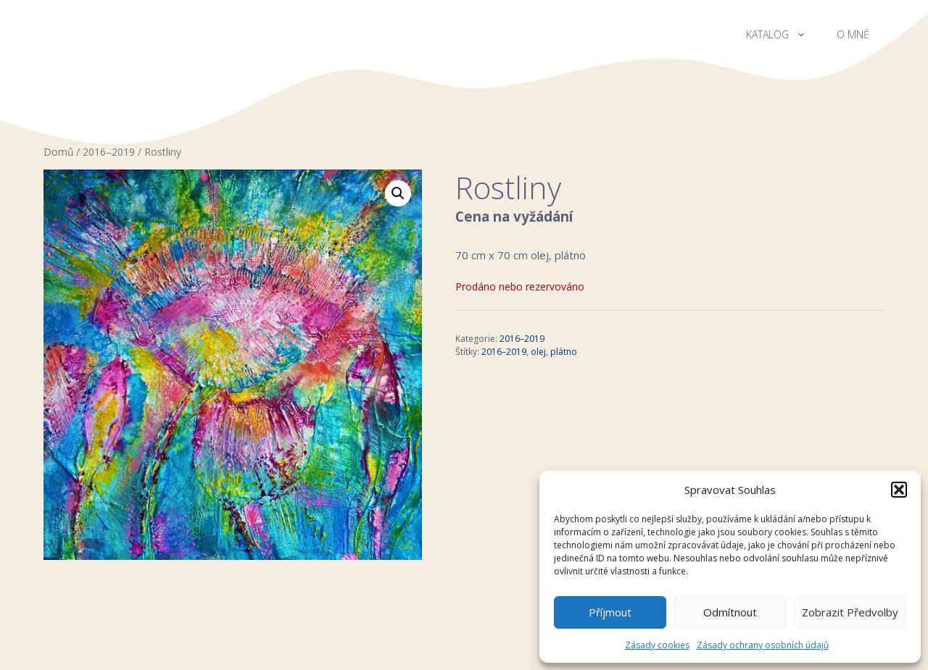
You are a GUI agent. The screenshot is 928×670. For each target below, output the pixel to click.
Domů (58, 152)
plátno (563, 352)
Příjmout (610, 612)
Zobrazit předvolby (850, 612)
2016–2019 (109, 152)
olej (538, 352)
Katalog (783, 34)
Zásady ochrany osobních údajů (763, 645)
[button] (899, 489)
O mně (853, 34)
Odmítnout (730, 612)
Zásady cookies (657, 645)
